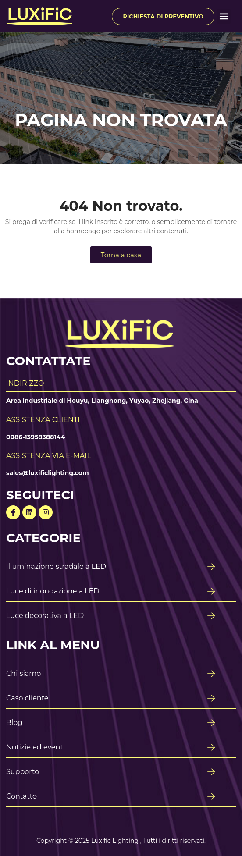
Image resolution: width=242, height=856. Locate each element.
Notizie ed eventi (35, 747)
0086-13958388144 (35, 437)
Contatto (21, 796)
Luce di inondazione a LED (53, 591)
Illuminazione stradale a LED (56, 566)
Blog (14, 722)
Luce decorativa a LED (45, 615)
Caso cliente (27, 698)
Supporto (22, 771)
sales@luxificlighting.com (47, 473)
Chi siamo (23, 673)
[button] (224, 16)
